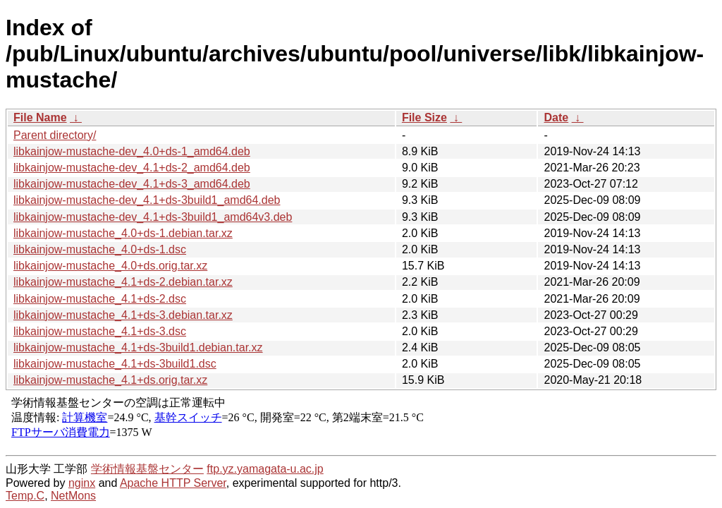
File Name (40, 117)
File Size (424, 117)
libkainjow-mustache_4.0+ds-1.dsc (99, 249)
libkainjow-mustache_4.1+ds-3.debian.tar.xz (123, 315)
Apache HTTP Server (173, 483)
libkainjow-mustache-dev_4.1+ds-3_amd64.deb (131, 184)
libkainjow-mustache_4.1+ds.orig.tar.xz (110, 380)
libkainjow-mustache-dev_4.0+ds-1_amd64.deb (131, 151)
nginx (81, 483)
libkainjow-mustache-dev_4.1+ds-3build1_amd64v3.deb (152, 217)
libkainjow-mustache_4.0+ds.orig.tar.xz (110, 266)
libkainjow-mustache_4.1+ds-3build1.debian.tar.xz (138, 347)
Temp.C (25, 496)
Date (556, 117)
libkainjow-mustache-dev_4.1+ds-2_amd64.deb (131, 168)
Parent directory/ (54, 135)
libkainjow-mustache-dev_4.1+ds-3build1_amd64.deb (146, 200)
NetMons (73, 496)
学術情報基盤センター (147, 469)
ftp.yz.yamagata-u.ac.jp (265, 469)
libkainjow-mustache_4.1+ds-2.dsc (99, 299)
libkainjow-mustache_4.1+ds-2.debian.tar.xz (123, 282)
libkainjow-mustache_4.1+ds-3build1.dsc (114, 364)
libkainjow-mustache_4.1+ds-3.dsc (99, 331)
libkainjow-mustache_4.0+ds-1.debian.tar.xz (123, 233)
